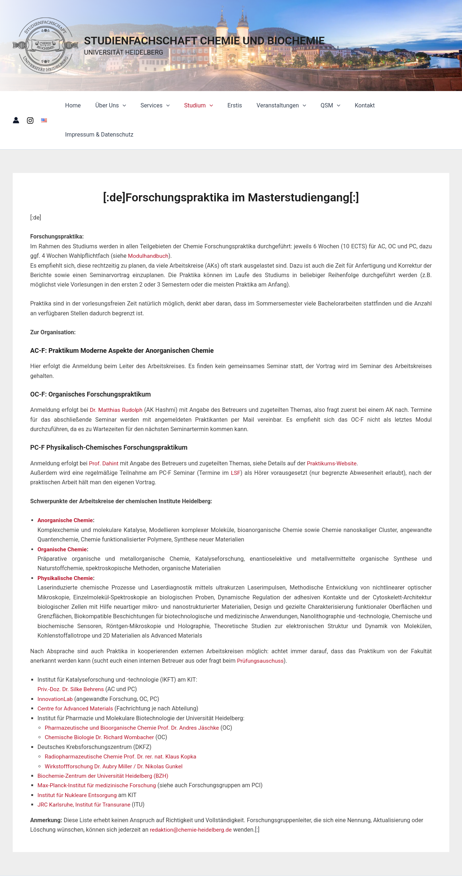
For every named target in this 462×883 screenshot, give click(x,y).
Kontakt (353, 105)
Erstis (232, 105)
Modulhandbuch (149, 226)
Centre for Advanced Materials (76, 679)
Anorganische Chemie (66, 491)
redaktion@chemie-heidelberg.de (192, 800)
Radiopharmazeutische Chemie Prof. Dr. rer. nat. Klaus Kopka (123, 727)
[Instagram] (30, 106)
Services (158, 105)
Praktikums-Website (334, 434)
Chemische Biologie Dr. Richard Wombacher (101, 708)
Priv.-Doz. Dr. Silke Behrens (72, 660)
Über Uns (116, 105)
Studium (198, 105)
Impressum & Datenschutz (409, 105)
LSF (235, 443)
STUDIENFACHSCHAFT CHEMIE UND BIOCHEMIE (204, 40)
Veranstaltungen (275, 105)
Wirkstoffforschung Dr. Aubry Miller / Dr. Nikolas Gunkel (116, 736)
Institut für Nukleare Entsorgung (78, 765)
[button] (128, 105)
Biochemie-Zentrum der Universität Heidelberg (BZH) (105, 746)
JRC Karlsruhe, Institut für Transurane (85, 775)
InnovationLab (55, 669)
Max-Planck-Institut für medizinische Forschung (98, 756)
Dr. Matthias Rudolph (116, 380)
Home (82, 105)
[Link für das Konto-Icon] (16, 105)
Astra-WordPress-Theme (341, 864)
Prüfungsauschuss (261, 631)
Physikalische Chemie (66, 548)
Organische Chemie (63, 520)
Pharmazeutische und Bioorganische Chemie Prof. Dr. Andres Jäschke (135, 698)
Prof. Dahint (104, 434)
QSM (322, 105)
